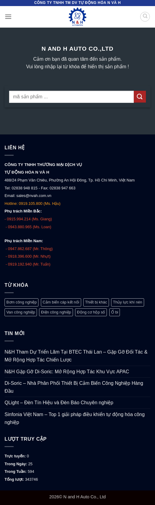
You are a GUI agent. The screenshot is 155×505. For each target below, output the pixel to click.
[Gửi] (140, 97)
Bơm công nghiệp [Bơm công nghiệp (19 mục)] (21, 302)
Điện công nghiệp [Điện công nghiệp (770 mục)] (56, 312)
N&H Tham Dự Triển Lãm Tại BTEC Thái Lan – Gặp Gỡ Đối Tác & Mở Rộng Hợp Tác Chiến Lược (76, 355)
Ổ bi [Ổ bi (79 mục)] (114, 312)
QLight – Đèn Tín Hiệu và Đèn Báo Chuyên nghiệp (59, 402)
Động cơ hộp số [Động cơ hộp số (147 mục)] (91, 312)
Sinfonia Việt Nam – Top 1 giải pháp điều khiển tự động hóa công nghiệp (75, 418)
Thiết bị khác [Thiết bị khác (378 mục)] (96, 302)
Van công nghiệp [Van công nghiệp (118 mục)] (20, 312)
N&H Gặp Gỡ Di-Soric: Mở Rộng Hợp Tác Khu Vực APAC (67, 371)
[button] (8, 16)
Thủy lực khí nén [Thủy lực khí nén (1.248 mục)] (127, 302)
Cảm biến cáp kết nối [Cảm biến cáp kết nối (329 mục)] (61, 302)
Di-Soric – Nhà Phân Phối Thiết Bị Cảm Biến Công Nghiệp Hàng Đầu (74, 387)
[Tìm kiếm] (145, 17)
